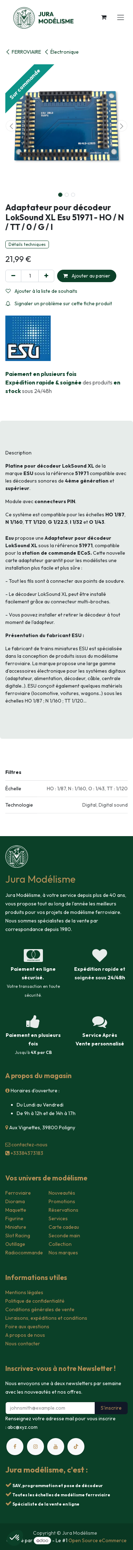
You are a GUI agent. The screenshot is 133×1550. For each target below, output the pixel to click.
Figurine (14, 1218)
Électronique (61, 52)
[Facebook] (14, 1446)
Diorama (15, 1201)
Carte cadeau (64, 1227)
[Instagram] (35, 1446)
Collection (60, 1244)
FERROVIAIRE (23, 52)
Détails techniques (27, 244)
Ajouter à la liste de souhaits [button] (41, 291)
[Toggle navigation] (120, 17)
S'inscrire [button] (111, 1408)
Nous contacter (22, 1343)
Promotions (62, 1201)
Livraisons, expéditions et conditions (46, 1318)
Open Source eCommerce (97, 1540)
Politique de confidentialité (35, 1301)
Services (58, 1218)
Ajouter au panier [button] (86, 276)
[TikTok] (75, 1446)
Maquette (15, 1210)
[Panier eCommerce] (103, 17)
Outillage (15, 1244)
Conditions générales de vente (39, 1309)
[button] (11, 125)
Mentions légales (24, 1292)
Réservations (63, 1210)
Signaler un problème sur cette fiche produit (59, 303)
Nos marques (63, 1252)
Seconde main (64, 1235)
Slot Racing (17, 1235)
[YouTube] (55, 1446)
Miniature (15, 1227)
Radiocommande (24, 1252)
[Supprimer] (13, 276)
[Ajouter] (46, 276)
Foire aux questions (27, 1326)
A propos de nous (25, 1335)
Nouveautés (62, 1193)
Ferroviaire (18, 1193)
